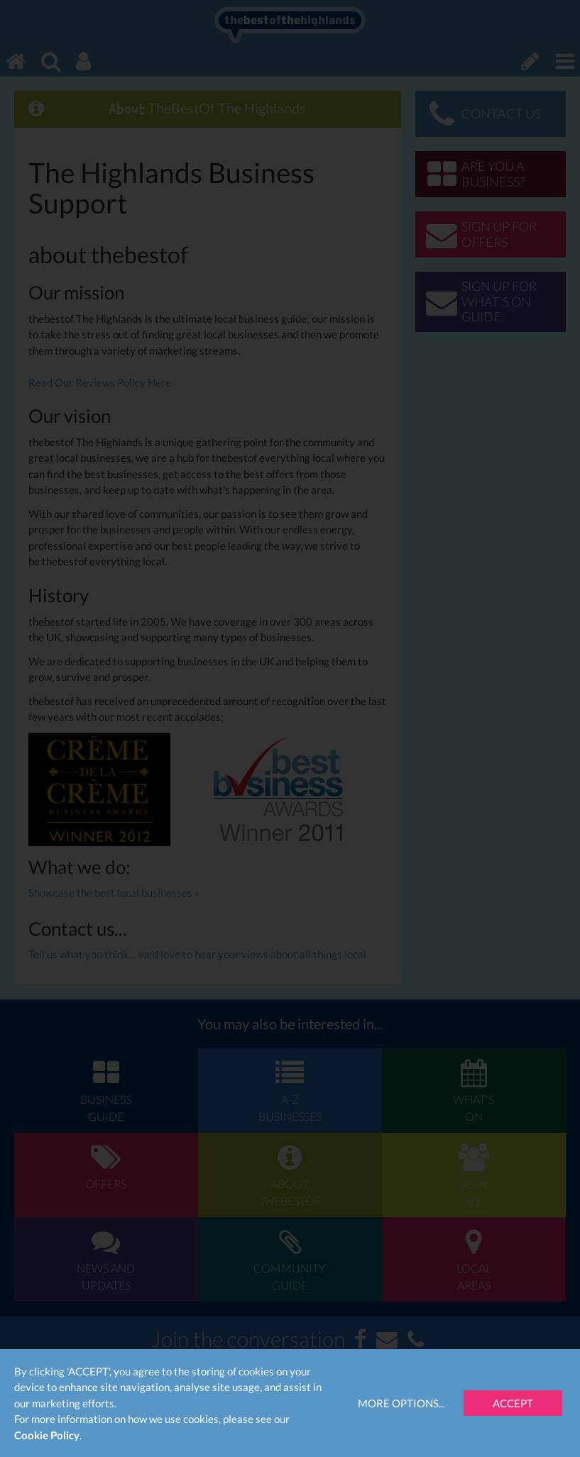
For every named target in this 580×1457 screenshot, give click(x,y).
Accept (513, 1403)
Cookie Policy (47, 1435)
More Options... (401, 1403)
